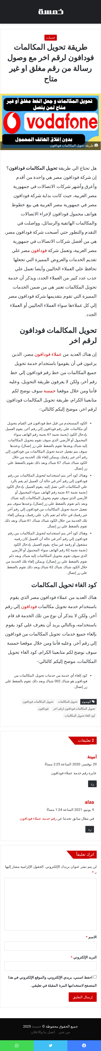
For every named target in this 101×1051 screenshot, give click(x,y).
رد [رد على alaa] (89, 829)
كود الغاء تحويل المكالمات (80, 716)
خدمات (50, 38)
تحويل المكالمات (68, 702)
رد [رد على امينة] (92, 784)
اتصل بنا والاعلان (43, 1032)
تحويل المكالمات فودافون (38, 702)
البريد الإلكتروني (84, 957)
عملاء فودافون (48, 354)
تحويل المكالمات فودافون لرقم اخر (74, 709)
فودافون (39, 250)
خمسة (50, 390)
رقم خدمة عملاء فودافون (38, 818)
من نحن (64, 1032)
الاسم (91, 937)
